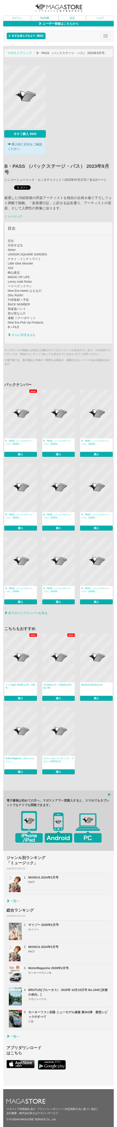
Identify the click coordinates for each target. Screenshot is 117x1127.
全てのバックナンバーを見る (25, 613)
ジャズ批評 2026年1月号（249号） (20, 686)
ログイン (17, 17)
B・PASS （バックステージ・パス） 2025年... (95, 442)
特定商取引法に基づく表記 (80, 1109)
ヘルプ (100, 17)
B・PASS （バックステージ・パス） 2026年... (20, 442)
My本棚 (44, 17)
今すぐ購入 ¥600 (25, 134)
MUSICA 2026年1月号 (92, 685)
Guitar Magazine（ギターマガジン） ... (19, 760)
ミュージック (13, 216)
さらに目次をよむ (22, 335)
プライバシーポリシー (50, 1109)
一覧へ (12, 901)
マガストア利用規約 (18, 1109)
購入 (20, 454)
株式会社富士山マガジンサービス (38, 1113)
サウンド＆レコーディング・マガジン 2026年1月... (58, 760)
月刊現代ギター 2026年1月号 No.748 (57, 686)
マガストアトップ (20, 53)
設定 (72, 17)
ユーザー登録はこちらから (58, 23)
